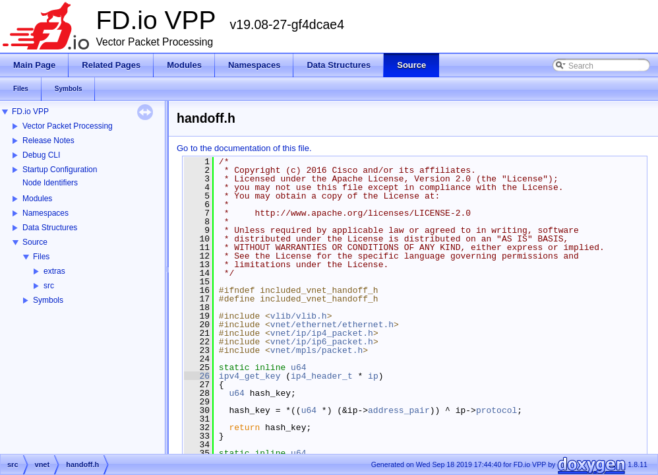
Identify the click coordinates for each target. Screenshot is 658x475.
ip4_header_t (322, 376)
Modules (37, 198)
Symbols (48, 300)
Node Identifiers (50, 182)
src (49, 285)
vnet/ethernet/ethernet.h (332, 325)
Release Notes (48, 140)
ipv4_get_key (250, 376)
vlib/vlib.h (298, 316)
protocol (496, 410)
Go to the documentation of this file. (244, 148)
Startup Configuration (59, 169)
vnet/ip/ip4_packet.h (321, 333)
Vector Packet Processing (67, 126)
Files (41, 256)
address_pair (399, 410)
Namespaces (45, 213)
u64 (298, 367)
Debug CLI (41, 155)
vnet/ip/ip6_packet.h (321, 342)
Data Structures (49, 227)
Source (34, 242)
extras (54, 271)
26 (197, 376)
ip (373, 376)
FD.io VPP (30, 111)
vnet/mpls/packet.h (316, 350)
